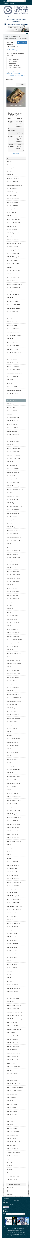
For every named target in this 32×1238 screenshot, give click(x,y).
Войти (12, 3)
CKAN (5, 1211)
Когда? (21, 27)
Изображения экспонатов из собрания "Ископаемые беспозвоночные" (15, 73)
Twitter (9, 1191)
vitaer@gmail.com (19, 1230)
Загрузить (22, 42)
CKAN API (5, 1203)
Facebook (10, 1194)
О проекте (6, 1198)
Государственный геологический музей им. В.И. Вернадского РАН (16, 1234)
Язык (4, 1)
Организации (7, 36)
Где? (15, 27)
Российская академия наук (16, 17)
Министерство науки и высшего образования (16, 20)
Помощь (6, 3)
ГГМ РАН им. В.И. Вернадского (11, 1200)
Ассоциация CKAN (8, 1205)
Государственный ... (15, 36)
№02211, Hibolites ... (22, 38)
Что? (10, 27)
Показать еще (16, 153)
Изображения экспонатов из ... (10, 38)
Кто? (16, 30)
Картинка (9, 79)
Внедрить (21, 84)
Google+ (10, 1187)
